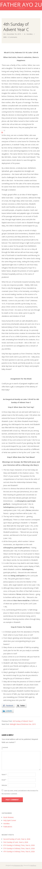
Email (4, 780)
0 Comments (12, 37)
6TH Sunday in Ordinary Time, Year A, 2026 (19, 845)
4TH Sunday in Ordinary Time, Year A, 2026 (19, 851)
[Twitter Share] (21, 705)
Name (4, 774)
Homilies (29, 34)
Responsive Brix (18, 865)
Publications (7, 827)
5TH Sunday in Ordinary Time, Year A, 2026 (19, 848)
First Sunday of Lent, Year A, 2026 (15, 842)
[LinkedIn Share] (8, 711)
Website (4, 785)
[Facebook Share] (8, 705)
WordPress (33, 865)
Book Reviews (8, 817)
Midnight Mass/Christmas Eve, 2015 (23, 724)
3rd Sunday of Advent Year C (23, 721)
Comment (5, 748)
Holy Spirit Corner (9, 820)
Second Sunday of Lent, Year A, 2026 (16, 839)
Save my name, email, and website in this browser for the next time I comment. (20, 792)
